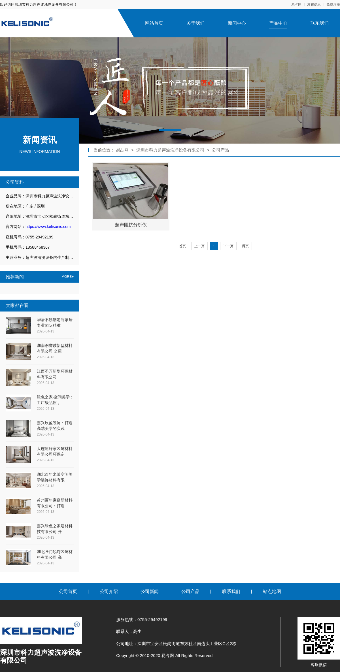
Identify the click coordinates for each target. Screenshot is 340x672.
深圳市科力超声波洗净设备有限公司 (170, 150)
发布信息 (314, 5)
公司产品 (220, 150)
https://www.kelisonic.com (48, 226)
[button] (170, 130)
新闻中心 (237, 23)
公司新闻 (150, 591)
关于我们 (195, 23)
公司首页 (68, 591)
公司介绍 (109, 591)
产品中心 (278, 23)
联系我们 (320, 23)
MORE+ (67, 277)
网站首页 (154, 23)
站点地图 (272, 591)
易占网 (296, 5)
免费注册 (333, 5)
